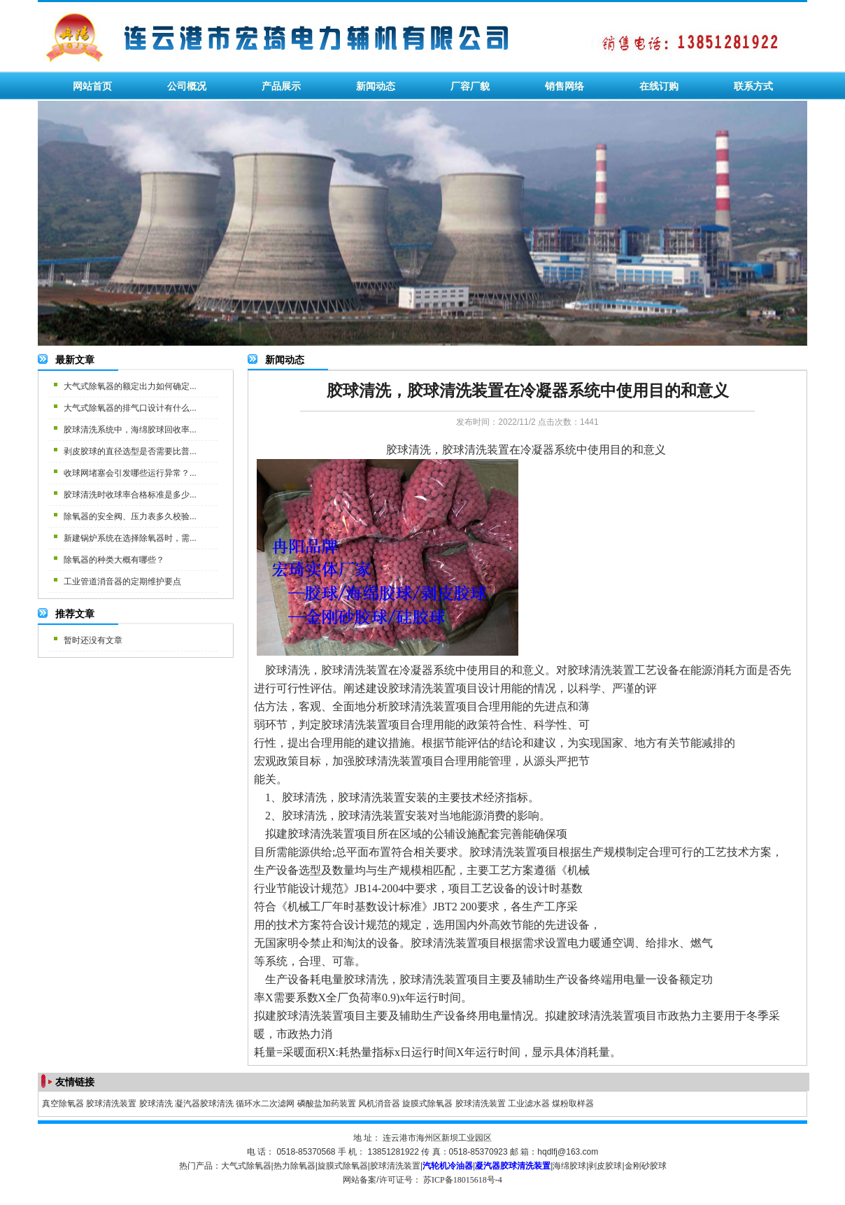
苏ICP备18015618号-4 (462, 1180)
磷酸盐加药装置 (326, 1103)
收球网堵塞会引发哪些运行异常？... (130, 473)
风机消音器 (379, 1103)
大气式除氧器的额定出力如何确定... (130, 386)
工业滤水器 (529, 1103)
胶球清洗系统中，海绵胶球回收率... (130, 430)
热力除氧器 (294, 1166)
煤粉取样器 (573, 1103)
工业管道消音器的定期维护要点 (122, 581)
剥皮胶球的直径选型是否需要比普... (130, 451)
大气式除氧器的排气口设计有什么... (130, 408)
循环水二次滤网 (265, 1103)
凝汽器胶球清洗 (204, 1103)
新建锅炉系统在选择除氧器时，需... (130, 538)
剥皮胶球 (605, 1166)
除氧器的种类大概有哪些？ (114, 560)
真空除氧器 (63, 1103)
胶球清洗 (156, 1103)
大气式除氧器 (246, 1166)
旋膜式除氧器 (427, 1103)
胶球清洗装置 (111, 1103)
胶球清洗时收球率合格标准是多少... (130, 495)
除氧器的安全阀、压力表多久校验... (130, 516)
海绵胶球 (569, 1166)
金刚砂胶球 (646, 1166)
